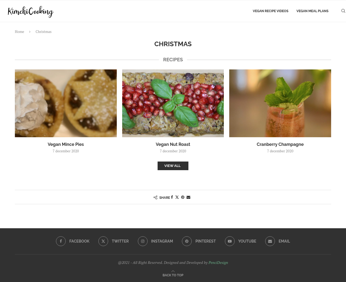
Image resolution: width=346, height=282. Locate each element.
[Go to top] (173, 274)
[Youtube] (240, 241)
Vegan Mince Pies (66, 144)
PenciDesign (218, 262)
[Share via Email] (188, 197)
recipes (173, 59)
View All (172, 166)
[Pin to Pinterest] (182, 197)
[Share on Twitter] (177, 197)
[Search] (343, 11)
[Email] (277, 241)
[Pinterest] (199, 241)
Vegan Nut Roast (173, 144)
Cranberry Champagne (280, 144)
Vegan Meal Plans (312, 11)
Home (19, 31)
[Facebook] (72, 241)
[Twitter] (113, 241)
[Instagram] (155, 241)
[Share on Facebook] (172, 197)
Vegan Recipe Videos (270, 11)
